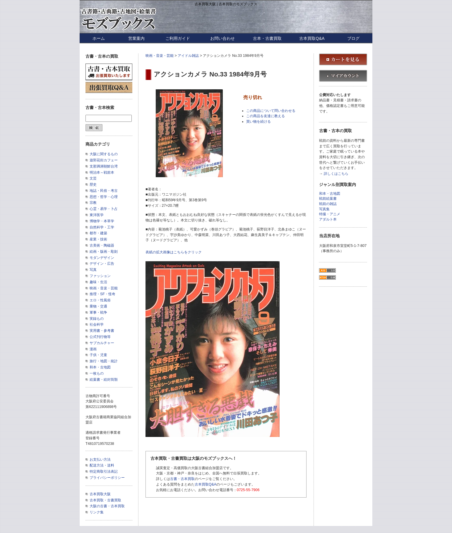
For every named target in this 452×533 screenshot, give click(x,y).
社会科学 (97, 324)
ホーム (99, 38)
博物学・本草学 (102, 221)
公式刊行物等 (100, 337)
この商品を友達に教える (265, 116)
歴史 (93, 184)
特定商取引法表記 (104, 471)
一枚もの (97, 373)
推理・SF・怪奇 (102, 294)
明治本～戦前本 (102, 172)
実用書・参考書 (102, 331)
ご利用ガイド (177, 38)
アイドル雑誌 (188, 56)
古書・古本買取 (182, 479)
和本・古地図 (100, 367)
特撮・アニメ (329, 214)
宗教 (93, 203)
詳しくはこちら (336, 174)
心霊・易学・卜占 (104, 209)
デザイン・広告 (102, 264)
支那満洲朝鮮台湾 (104, 166)
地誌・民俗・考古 (104, 191)
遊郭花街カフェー (104, 160)
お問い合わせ (222, 38)
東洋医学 (97, 215)
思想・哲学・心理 (104, 197)
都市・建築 (98, 233)
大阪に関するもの (104, 154)
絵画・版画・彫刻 (104, 252)
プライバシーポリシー (107, 478)
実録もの (97, 319)
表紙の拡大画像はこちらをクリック (173, 252)
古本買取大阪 (100, 494)
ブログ (353, 38)
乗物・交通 (98, 306)
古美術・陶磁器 (102, 245)
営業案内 (136, 38)
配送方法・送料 (102, 465)
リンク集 (97, 512)
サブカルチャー (102, 343)
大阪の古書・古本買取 (107, 506)
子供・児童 (98, 355)
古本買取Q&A (311, 38)
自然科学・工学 (102, 227)
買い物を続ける (258, 121)
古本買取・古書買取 (105, 500)
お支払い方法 (100, 459)
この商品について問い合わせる (270, 111)
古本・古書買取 (267, 38)
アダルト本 (328, 219)
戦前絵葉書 (328, 199)
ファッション (100, 276)
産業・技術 (98, 239)
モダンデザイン (102, 258)
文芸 (93, 178)
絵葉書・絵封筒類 (104, 379)
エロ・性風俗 (100, 300)
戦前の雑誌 (328, 204)
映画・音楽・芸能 (159, 56)
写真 (93, 270)
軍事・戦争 (98, 312)
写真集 (324, 209)
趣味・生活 (98, 282)
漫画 (93, 349)
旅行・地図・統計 (104, 361)
